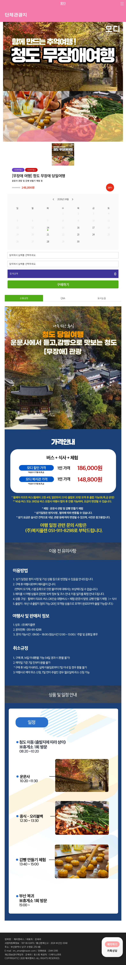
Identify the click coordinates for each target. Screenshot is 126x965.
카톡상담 (112, 951)
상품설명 (24, 298)
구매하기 (63, 284)
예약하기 (112, 944)
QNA (63, 298)
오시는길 (102, 298)
